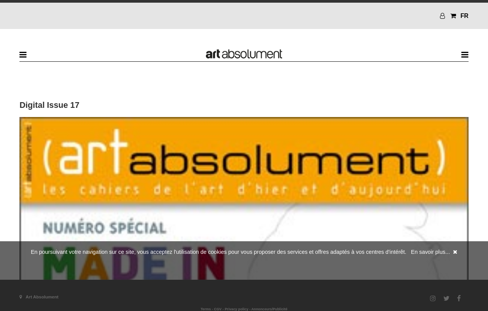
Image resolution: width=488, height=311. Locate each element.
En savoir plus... (430, 252)
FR (465, 16)
